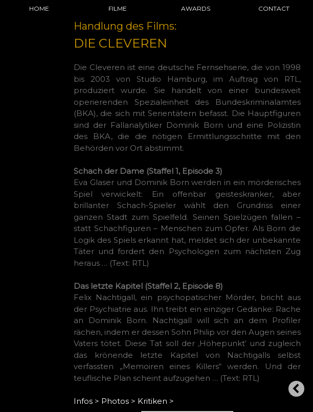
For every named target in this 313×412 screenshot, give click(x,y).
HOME (39, 8)
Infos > (86, 401)
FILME (117, 8)
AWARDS (195, 8)
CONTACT (273, 8)
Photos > (118, 401)
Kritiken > (156, 401)
